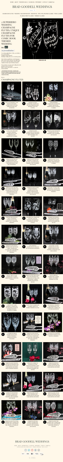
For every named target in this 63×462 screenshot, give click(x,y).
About (16, 2)
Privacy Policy (45, 446)
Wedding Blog (23, 2)
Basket (51, 2)
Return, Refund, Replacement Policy (24, 446)
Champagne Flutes (8, 13)
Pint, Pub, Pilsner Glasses (45, 13)
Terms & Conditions (37, 446)
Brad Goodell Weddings (32, 7)
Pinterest (38, 2)
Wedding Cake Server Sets (22, 13)
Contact (45, 2)
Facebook (32, 2)
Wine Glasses (58, 13)
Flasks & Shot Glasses (27, 16)
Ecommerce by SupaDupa (33, 458)
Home (12, 2)
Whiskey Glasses (39, 16)
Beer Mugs (34, 13)
